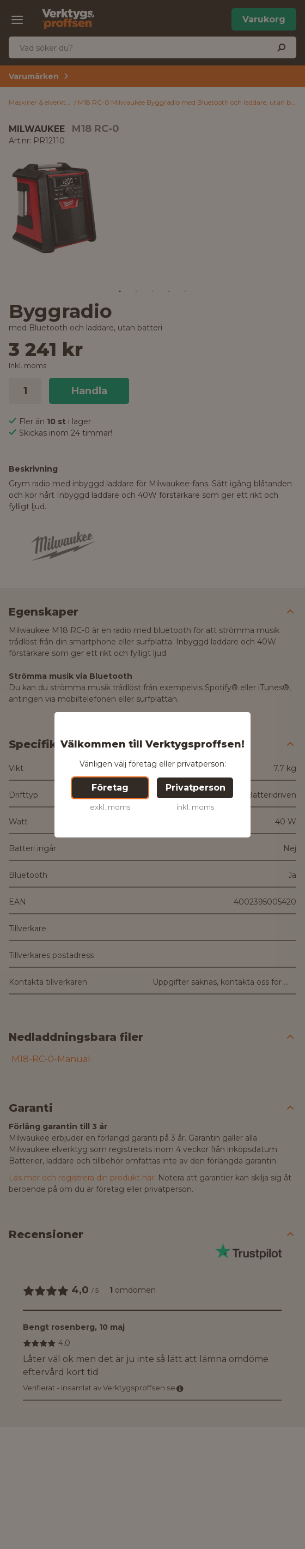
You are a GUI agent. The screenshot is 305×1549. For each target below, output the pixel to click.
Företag (110, 787)
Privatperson (195, 787)
